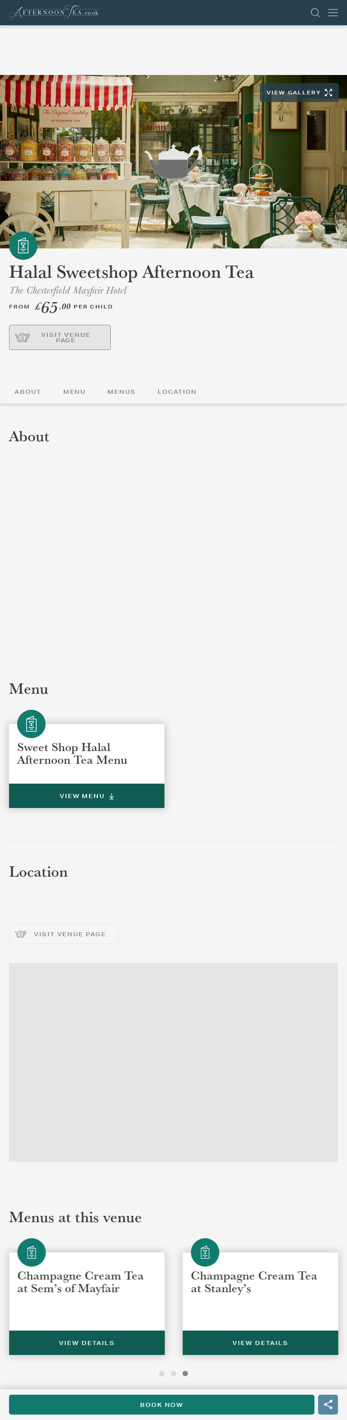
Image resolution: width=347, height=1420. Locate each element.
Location (177, 392)
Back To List (344, 47)
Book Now (161, 1405)
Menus (122, 392)
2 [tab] (173, 1373)
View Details (207, 1343)
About (28, 392)
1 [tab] (161, 1373)
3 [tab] (185, 1373)
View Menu (87, 796)
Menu (74, 392)
